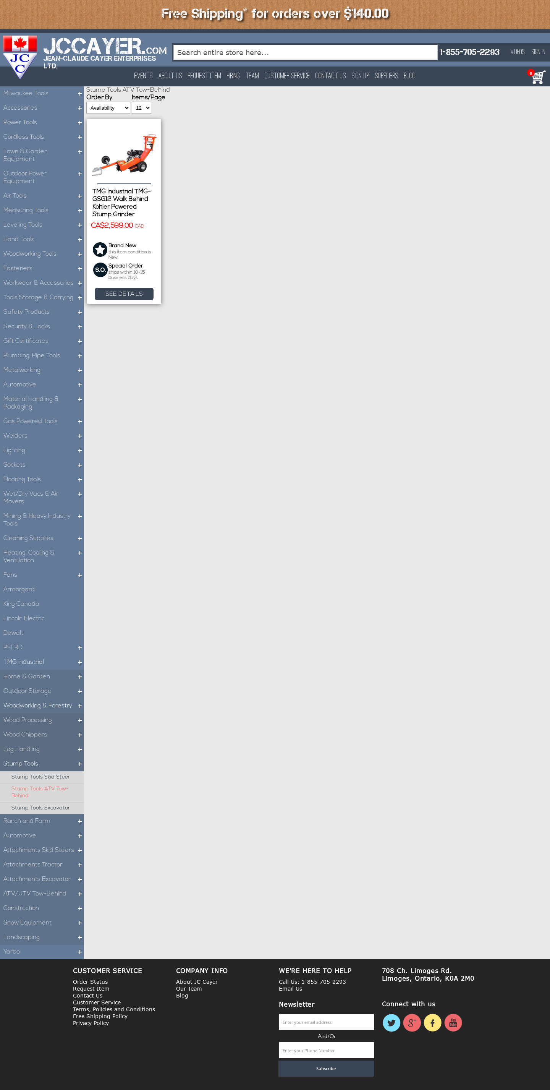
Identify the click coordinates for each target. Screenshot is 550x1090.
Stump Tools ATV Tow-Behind (40, 792)
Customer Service (287, 76)
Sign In (538, 52)
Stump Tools (43, 764)
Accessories (43, 108)
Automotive (43, 385)
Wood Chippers (43, 735)
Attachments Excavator (43, 879)
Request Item (204, 76)
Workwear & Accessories (43, 283)
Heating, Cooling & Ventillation (43, 557)
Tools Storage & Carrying (43, 297)
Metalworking (43, 370)
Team (252, 76)
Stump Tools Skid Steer (40, 777)
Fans (43, 575)
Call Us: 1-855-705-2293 (312, 981)
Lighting (43, 450)
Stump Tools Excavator (40, 808)
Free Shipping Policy (100, 1016)
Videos (518, 52)
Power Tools (43, 122)
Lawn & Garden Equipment (43, 155)
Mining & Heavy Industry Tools (43, 520)
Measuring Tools (43, 210)
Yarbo (43, 952)
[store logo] (20, 57)
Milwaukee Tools (43, 93)
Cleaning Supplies (43, 538)
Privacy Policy (91, 1023)
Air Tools (43, 196)
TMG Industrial (43, 662)
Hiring (233, 76)
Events (143, 76)
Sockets (43, 465)
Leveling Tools (43, 225)
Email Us (290, 988)
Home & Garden (43, 677)
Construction (43, 908)
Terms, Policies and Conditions (114, 1009)
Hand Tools (43, 239)
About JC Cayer (197, 981)
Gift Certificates (43, 341)
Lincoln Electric (24, 619)
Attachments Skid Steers (43, 850)
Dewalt (13, 633)
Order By (99, 98)
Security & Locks (43, 327)
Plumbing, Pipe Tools (43, 356)
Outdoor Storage (43, 691)
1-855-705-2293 (469, 52)
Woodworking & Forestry (43, 706)
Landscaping (43, 937)
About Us (170, 76)
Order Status (90, 981)
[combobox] (305, 52)
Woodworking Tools (43, 254)
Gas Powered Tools (43, 421)
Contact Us (330, 76)
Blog (410, 76)
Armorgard (19, 590)
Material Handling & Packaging (43, 403)
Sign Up (360, 76)
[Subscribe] (326, 1069)
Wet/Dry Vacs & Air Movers (43, 498)
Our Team (189, 988)
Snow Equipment (43, 923)
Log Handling (43, 749)
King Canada (21, 604)
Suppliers (386, 76)
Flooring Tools (43, 479)
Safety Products (43, 312)
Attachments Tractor (43, 865)
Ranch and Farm (43, 821)
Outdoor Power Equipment (43, 178)
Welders (43, 436)
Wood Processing (43, 720)
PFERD (43, 648)
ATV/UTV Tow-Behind (43, 894)
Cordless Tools (43, 137)
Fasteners (43, 268)
